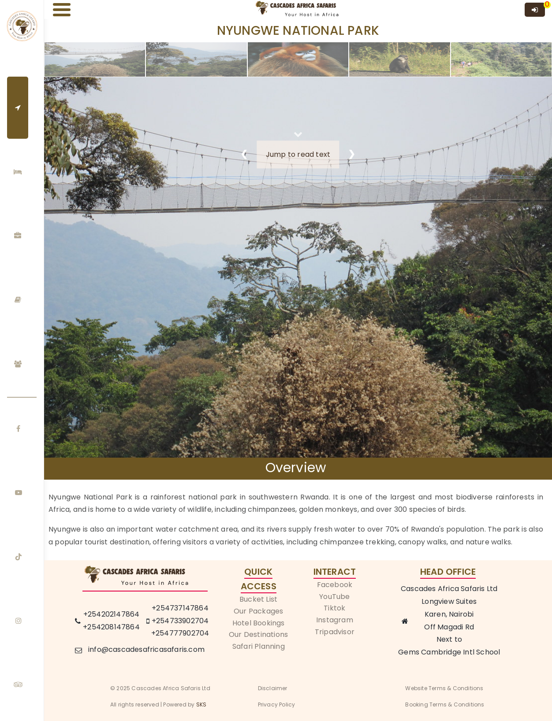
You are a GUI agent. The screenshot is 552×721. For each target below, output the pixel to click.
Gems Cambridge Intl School (449, 652)
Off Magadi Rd (449, 627)
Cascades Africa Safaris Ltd (449, 589)
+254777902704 (180, 633)
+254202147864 (111, 614)
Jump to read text (298, 154)
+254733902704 (180, 621)
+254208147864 (111, 627)
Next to (449, 639)
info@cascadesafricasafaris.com (146, 649)
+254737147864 (180, 608)
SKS (201, 704)
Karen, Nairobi (449, 614)
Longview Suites (449, 601)
